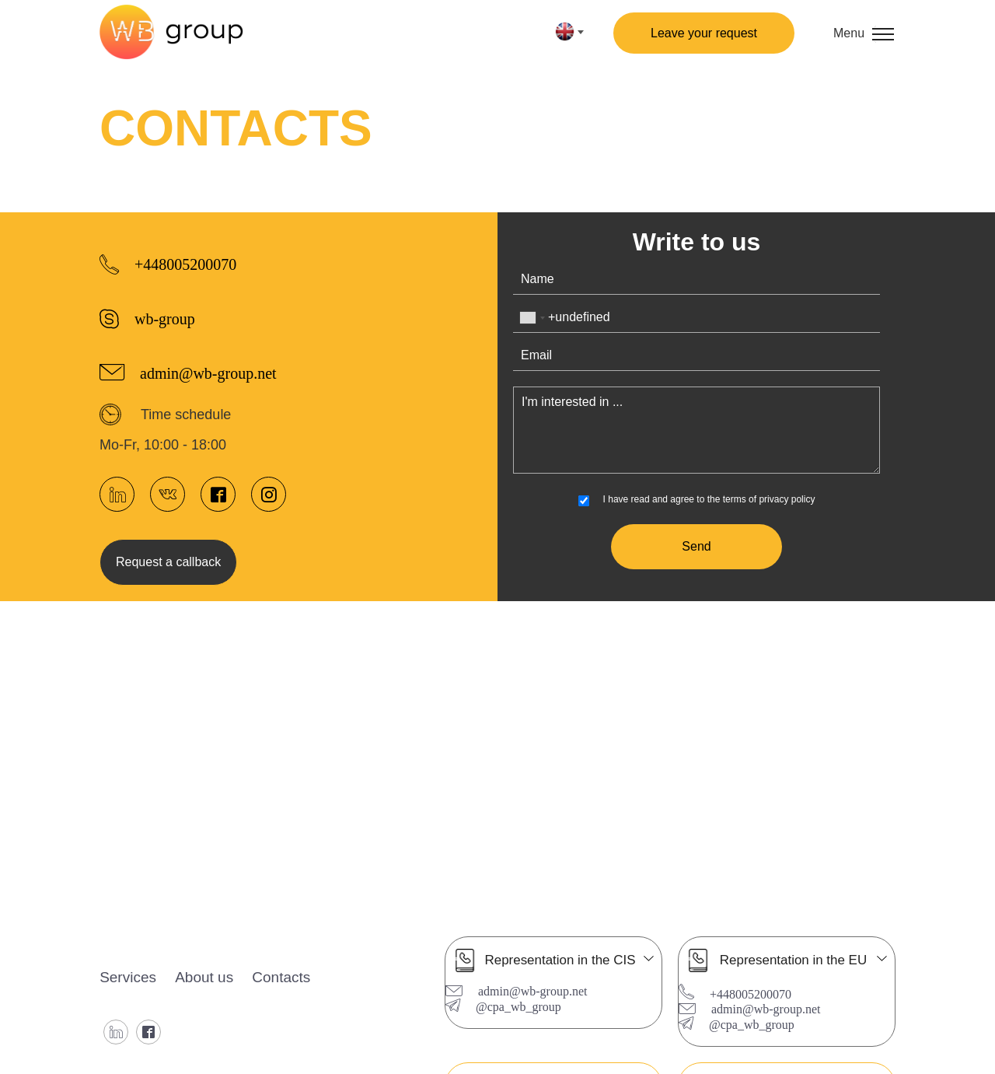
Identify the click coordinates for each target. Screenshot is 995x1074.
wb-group (164, 317)
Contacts (282, 977)
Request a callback (168, 561)
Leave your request (704, 33)
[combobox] (532, 317)
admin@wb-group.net (208, 372)
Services (128, 977)
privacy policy (787, 499)
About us (204, 977)
